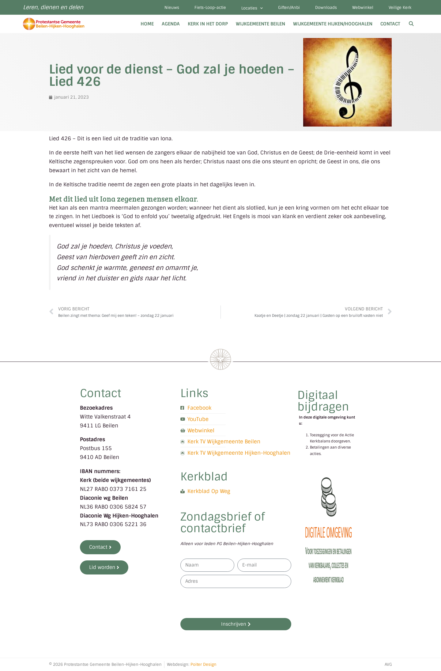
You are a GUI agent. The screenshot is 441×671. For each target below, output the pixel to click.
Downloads (326, 7)
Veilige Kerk (400, 7)
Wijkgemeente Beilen (260, 24)
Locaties (252, 8)
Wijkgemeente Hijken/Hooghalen (332, 24)
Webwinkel (362, 7)
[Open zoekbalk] (411, 24)
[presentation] (226, 603)
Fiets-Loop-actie (210, 7)
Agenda (171, 24)
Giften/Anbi (289, 7)
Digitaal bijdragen (323, 401)
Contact (390, 24)
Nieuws (171, 7)
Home (147, 24)
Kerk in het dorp (208, 24)
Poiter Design (203, 664)
